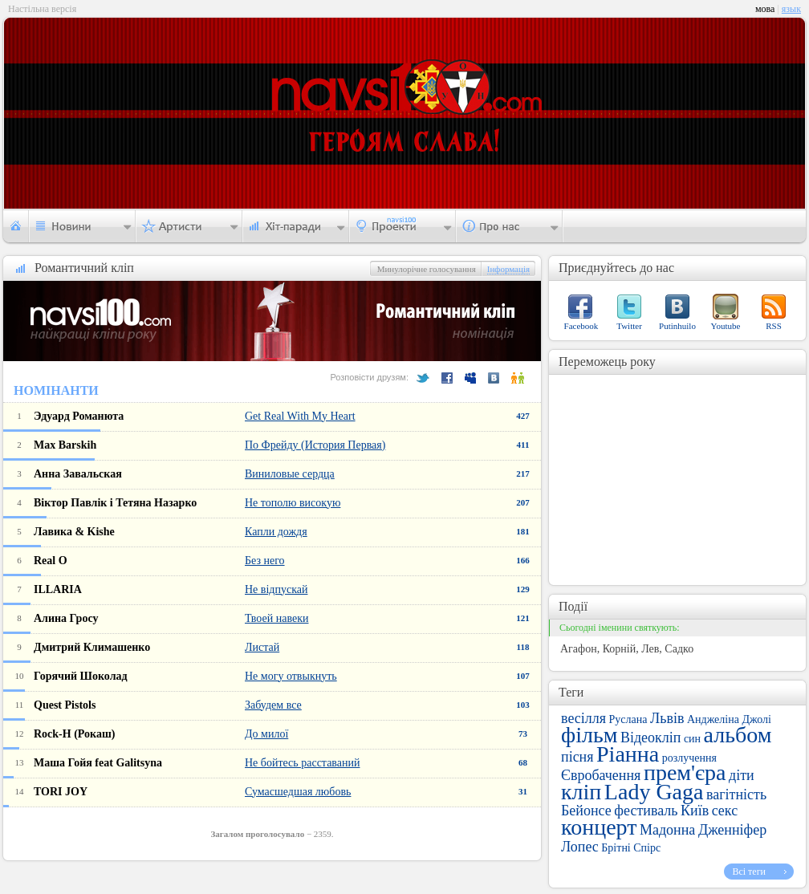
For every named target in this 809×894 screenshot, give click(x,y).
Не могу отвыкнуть (291, 676)
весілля (583, 718)
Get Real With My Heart (300, 416)
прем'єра (685, 772)
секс (725, 811)
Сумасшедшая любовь (298, 792)
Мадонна (667, 830)
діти (741, 775)
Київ (695, 811)
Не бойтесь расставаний (302, 763)
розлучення (689, 758)
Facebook (581, 326)
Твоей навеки (277, 618)
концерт (598, 827)
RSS (774, 326)
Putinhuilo (677, 326)
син (692, 739)
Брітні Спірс (631, 848)
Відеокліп (650, 737)
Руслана (628, 719)
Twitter (629, 326)
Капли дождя (276, 532)
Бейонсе (586, 811)
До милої (266, 734)
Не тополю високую (292, 503)
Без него (265, 561)
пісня (577, 757)
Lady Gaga (654, 791)
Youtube (726, 326)
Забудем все (273, 705)
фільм (589, 734)
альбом (738, 734)
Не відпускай (276, 589)
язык (791, 8)
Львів (667, 718)
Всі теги (749, 871)
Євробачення (600, 775)
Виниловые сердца (290, 474)
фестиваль (645, 811)
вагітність (736, 794)
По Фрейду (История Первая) (315, 445)
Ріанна (627, 754)
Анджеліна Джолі (729, 719)
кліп (581, 791)
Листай (262, 647)
